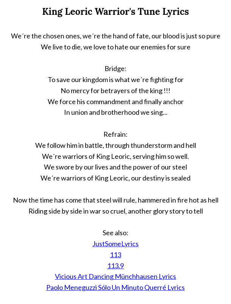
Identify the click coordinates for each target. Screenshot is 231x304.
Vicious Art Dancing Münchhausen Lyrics (115, 276)
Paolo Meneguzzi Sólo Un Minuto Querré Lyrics (115, 287)
